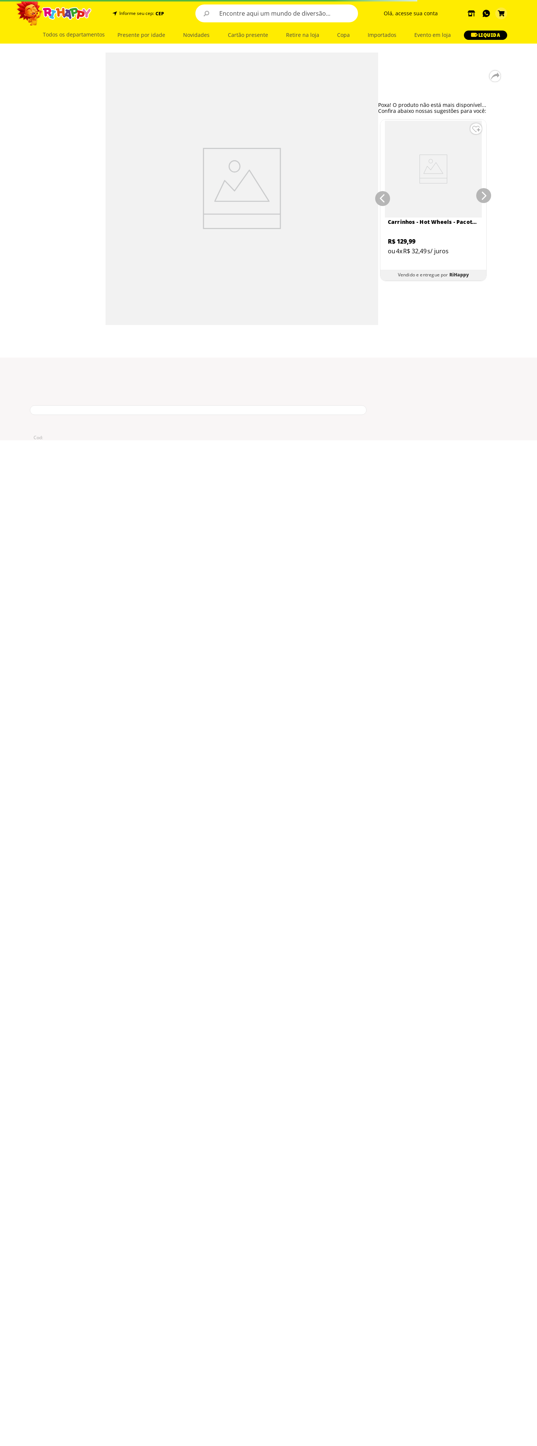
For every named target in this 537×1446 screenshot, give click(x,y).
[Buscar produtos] (206, 13)
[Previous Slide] (381, 197)
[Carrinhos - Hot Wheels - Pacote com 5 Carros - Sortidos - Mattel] (433, 200)
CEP (160, 14)
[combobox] (276, 13)
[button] (159, 14)
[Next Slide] (485, 197)
